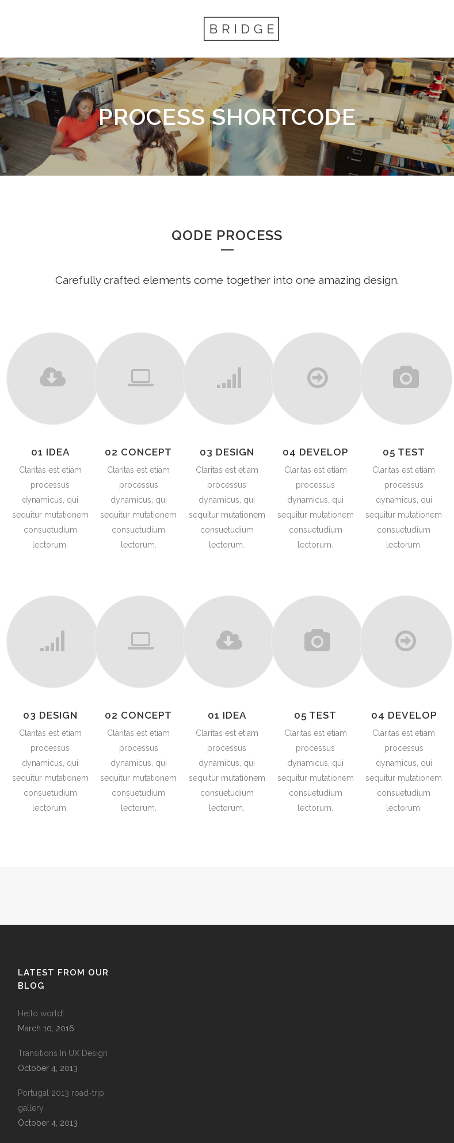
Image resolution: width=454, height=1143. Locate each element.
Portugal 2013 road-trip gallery (61, 1100)
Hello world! (41, 1013)
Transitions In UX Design (63, 1053)
